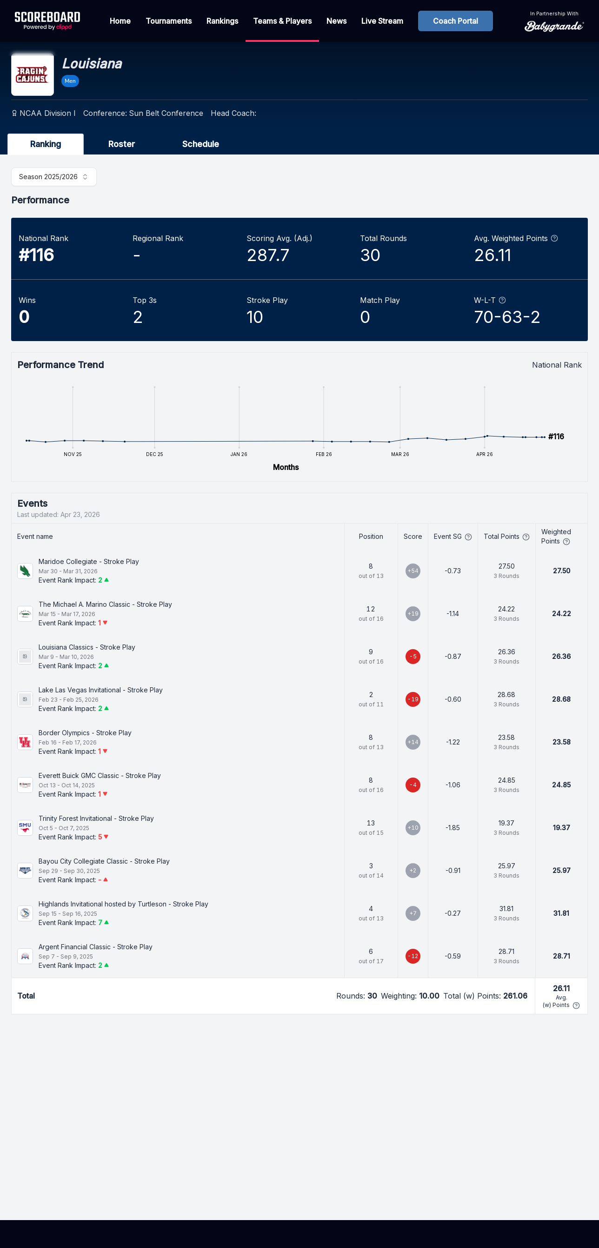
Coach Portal (455, 21)
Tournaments (169, 21)
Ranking (45, 144)
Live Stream (382, 21)
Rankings (222, 21)
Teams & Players (282, 21)
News (336, 21)
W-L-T (490, 300)
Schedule (200, 144)
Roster (121, 144)
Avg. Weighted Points (516, 238)
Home (120, 21)
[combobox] (54, 177)
